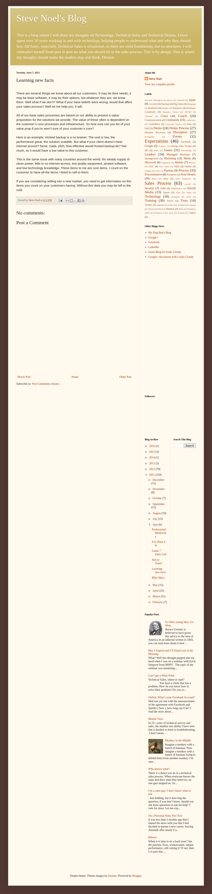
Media (187, 158)
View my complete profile (160, 84)
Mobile (179, 162)
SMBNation (176, 188)
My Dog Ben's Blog (159, 232)
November (158, 489)
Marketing (170, 158)
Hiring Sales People (181, 146)
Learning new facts (159, 570)
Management (151, 158)
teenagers (175, 197)
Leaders (150, 154)
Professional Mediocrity (159, 533)
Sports (166, 192)
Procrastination (153, 174)
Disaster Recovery (155, 132)
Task (178, 192)
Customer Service (173, 124)
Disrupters (180, 132)
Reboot (152, 837)
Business (177, 108)
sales (165, 178)
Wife (181, 209)
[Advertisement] (74, 343)
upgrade (160, 205)
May (155, 585)
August (156, 513)
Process (184, 170)
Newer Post (24, 376)
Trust (184, 200)
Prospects (172, 174)
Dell (147, 128)
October (157, 498)
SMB (163, 188)
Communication (153, 120)
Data (189, 124)
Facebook (186, 141)
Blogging (191, 104)
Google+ (162, 146)
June (155, 524)
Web (160, 209)
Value (170, 205)
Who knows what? (159, 769)
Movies (192, 162)
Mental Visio (155, 718)
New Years (164, 166)
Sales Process (158, 183)
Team (188, 192)
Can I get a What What (161, 675)
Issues (168, 150)
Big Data (178, 104)
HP (146, 150)
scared (188, 184)
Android (180, 100)
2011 (152, 474)
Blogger (136, 875)
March (156, 596)
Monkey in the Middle (178, 740)
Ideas (156, 150)
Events (177, 136)
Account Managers (153, 100)
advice (169, 100)
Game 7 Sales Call (159, 552)
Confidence (154, 124)
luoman (112, 875)
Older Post (125, 376)
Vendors (181, 205)
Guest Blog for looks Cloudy (164, 252)
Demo (157, 128)
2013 (152, 463)
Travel (170, 200)
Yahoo (192, 212)
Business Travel (170, 112)
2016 (152, 446)
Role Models (188, 174)
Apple (192, 100)
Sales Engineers (183, 178)
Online (188, 166)
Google (149, 146)
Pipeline (168, 170)
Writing (181, 213)
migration (166, 162)
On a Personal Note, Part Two (165, 815)
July (155, 518)
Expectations (156, 141)
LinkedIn (153, 247)
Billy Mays (158, 577)
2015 (152, 451)
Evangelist (149, 137)
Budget (165, 108)
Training (150, 200)
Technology (153, 196)
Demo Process (179, 128)
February (157, 602)
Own (158, 170)
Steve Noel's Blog (51, 18)
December (158, 479)
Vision (151, 209)
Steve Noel (155, 78)
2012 (152, 469)
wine (171, 213)
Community (172, 119)
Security (149, 188)
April (155, 590)
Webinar (170, 209)
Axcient (153, 104)
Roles (154, 178)
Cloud (164, 116)
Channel (148, 116)
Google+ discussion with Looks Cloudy (171, 256)
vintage (192, 205)
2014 (152, 457)
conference (191, 120)
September (158, 504)
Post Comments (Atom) (45, 383)
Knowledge (186, 150)
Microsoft (150, 162)
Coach (182, 116)
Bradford (152, 108)
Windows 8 (159, 213)
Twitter (148, 204)
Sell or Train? (157, 561)
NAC (151, 166)
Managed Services (178, 154)
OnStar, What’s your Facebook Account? (171, 697)
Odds (177, 166)
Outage (148, 170)
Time (188, 197)
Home (75, 376)
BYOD (188, 112)
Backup (165, 104)
